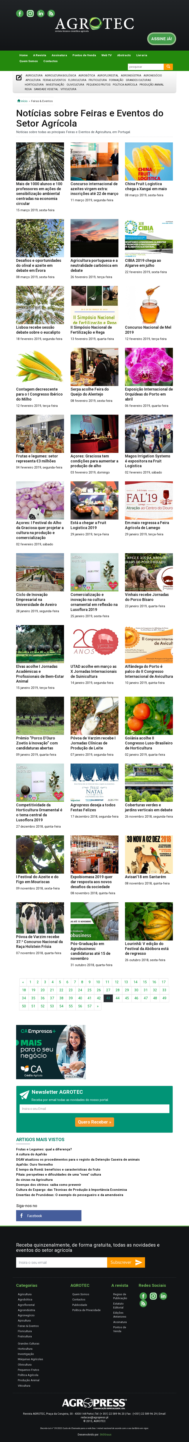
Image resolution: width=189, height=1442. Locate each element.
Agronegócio (152, 75)
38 (61, 998)
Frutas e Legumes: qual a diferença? (44, 1149)
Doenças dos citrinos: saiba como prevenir (48, 1185)
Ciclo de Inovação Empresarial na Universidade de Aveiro (36, 599)
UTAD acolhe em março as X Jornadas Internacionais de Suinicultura (94, 671)
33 (164, 990)
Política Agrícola (125, 84)
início (22, 101)
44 (118, 998)
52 (43, 1006)
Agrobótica (86, 75)
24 (80, 990)
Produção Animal (152, 84)
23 (71, 990)
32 (155, 990)
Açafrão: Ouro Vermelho (34, 1164)
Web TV (106, 55)
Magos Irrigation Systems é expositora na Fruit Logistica (147, 461)
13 (126, 982)
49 (164, 998)
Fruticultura (98, 80)
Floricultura (77, 80)
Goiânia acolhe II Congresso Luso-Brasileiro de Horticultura (149, 743)
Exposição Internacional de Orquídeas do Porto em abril (149, 394)
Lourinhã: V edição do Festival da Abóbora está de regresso (147, 949)
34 (24, 998)
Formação (116, 80)
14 (135, 982)
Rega (28, 89)
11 (107, 982)
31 (146, 990)
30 (136, 990)
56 (80, 1006)
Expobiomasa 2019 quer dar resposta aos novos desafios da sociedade (92, 882)
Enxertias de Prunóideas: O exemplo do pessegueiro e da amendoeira (69, 1195)
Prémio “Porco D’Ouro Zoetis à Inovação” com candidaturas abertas (37, 743)
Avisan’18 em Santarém (145, 877)
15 (145, 982)
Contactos (50, 61)
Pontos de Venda (84, 55)
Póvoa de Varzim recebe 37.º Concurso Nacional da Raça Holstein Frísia (39, 942)
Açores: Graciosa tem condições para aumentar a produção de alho (94, 461)
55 (71, 1006)
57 (89, 1006)
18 (24, 990)
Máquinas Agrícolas (30, 1359)
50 (24, 1006)
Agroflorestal (107, 75)
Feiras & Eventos (54, 80)
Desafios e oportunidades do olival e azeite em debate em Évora (38, 265)
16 (154, 982)
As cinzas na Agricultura (34, 1180)
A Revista (39, 55)
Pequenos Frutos (98, 84)
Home (23, 55)
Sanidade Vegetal (46, 89)
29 (127, 990)
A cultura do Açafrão (31, 1154)
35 (33, 998)
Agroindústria (131, 75)
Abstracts (124, 55)
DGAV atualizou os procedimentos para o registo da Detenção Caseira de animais (78, 1160)
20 (43, 990)
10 (98, 982)
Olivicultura (75, 84)
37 (52, 998)
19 (33, 990)
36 (43, 998)
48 (155, 998)
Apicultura (32, 80)
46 (136, 998)
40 (80, 998)
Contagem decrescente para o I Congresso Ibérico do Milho (39, 394)
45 (127, 998)
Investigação (55, 84)
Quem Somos (28, 61)
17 (163, 982)
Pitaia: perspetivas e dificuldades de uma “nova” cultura (58, 1174)
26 (99, 990)
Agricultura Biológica (60, 75)
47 (146, 998)
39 (71, 998)
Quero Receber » (94, 1122)
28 (118, 990)
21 (52, 990)
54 (61, 1006)
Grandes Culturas (138, 80)
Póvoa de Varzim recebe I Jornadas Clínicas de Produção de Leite (93, 743)
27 (108, 990)
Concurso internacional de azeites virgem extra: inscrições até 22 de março (94, 189)
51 (33, 1006)
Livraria (141, 55)
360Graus (105, 1434)
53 (52, 1006)
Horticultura (34, 84)
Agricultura (33, 75)
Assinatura (59, 55)
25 (89, 990)
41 (89, 998)
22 (61, 990)
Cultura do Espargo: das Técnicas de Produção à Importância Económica (71, 1190)
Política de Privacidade (86, 1310)
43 (108, 998)
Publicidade (79, 1305)
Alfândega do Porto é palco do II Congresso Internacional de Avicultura (149, 671)
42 (99, 998)
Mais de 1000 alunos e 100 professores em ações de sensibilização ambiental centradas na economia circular (39, 194)
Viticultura (68, 89)
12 (117, 982)
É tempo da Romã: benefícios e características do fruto (58, 1169)
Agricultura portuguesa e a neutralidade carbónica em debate (94, 265)
